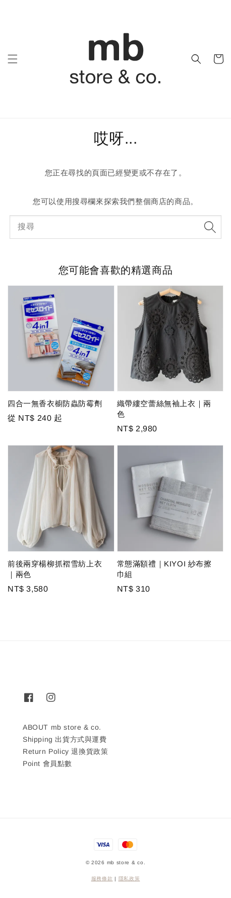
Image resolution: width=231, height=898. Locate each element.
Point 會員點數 (47, 763)
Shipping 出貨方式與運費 (65, 739)
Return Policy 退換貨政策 (65, 751)
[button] (13, 59)
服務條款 (102, 878)
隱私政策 (129, 878)
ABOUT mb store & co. (62, 727)
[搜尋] (210, 227)
